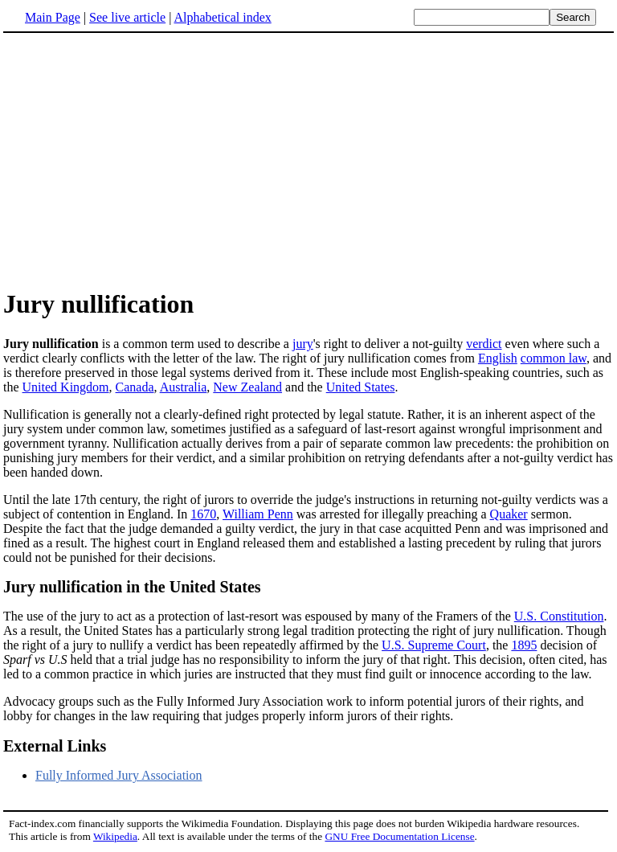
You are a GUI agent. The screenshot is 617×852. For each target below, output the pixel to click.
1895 (524, 645)
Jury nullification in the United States (132, 587)
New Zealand (247, 387)
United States (360, 387)
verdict (483, 343)
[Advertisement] (138, 159)
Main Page (52, 17)
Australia (183, 387)
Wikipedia (115, 836)
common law (553, 358)
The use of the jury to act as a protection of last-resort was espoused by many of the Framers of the (258, 616)
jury (302, 343)
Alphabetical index (222, 17)
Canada (135, 387)
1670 (203, 514)
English (497, 358)
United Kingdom (65, 387)
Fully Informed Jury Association (118, 775)
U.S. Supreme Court (434, 645)
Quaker (509, 514)
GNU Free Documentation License (399, 836)
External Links (54, 746)
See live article (127, 17)
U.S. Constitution (559, 616)
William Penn (258, 514)
